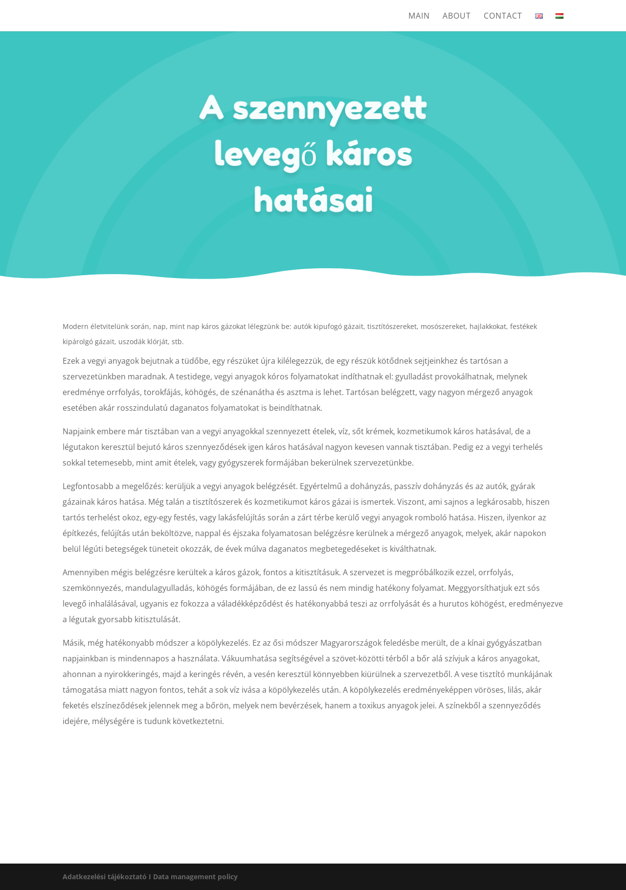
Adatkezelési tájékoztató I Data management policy (150, 876)
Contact (503, 16)
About (457, 16)
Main (419, 16)
